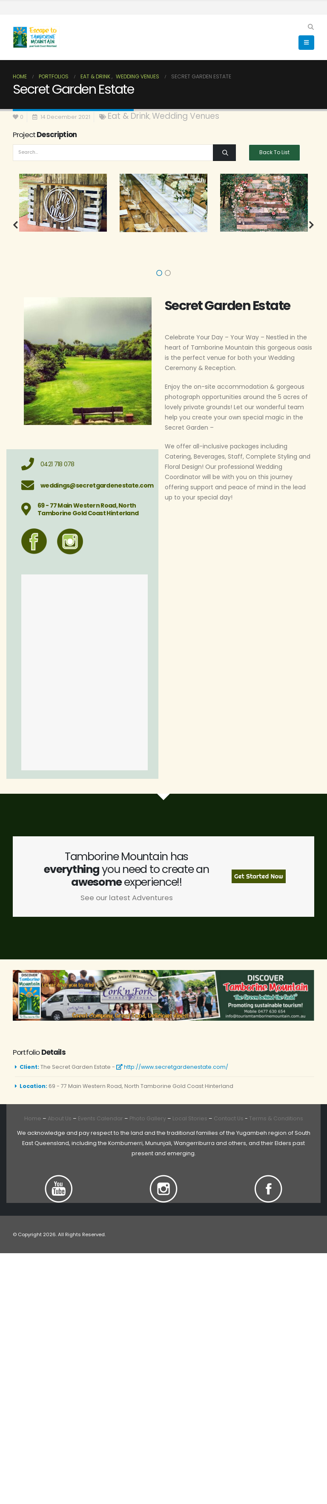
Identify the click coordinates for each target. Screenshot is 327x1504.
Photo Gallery (147, 1118)
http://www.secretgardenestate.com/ (172, 1067)
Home (32, 1118)
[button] (310, 27)
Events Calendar (100, 1118)
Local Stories (189, 1118)
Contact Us (228, 1118)
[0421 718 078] (84, 464)
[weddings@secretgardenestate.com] (84, 485)
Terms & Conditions (276, 1118)
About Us (60, 1118)
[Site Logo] (36, 37)
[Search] (224, 152)
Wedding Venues (185, 116)
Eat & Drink (128, 116)
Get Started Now (258, 876)
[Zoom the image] (59, 1179)
